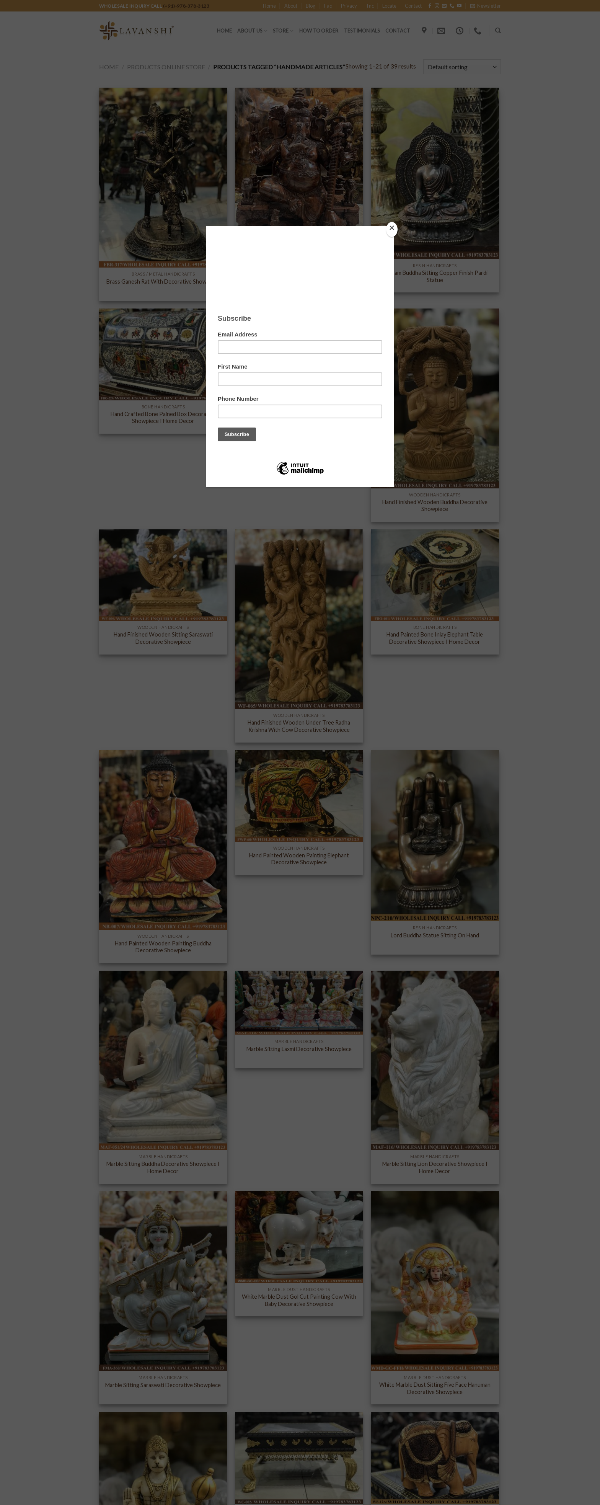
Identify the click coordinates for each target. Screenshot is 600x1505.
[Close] (392, 229)
